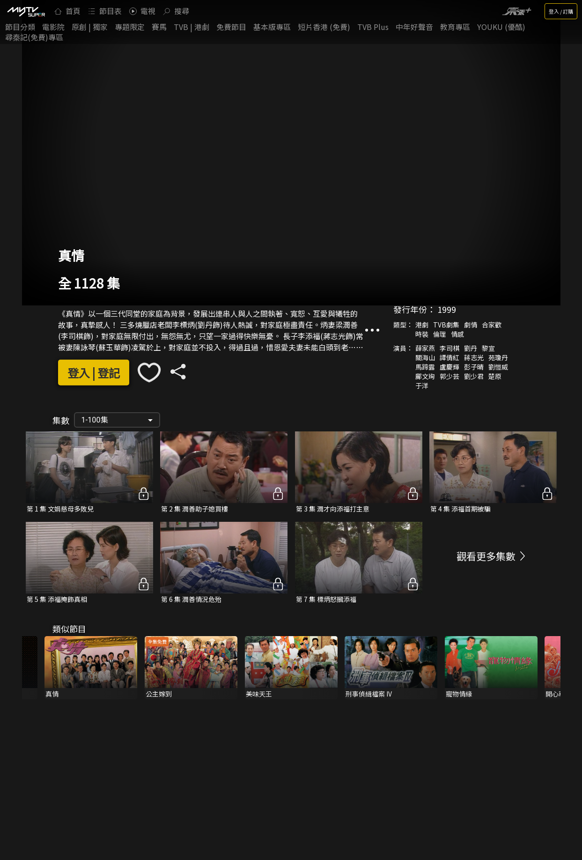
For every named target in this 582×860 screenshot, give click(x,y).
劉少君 (474, 376)
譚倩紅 (449, 357)
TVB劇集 (446, 324)
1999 (446, 309)
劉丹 (470, 348)
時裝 (421, 334)
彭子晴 (474, 366)
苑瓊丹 (498, 357)
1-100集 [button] (94, 419)
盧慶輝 (449, 366)
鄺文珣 (425, 376)
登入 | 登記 (93, 372)
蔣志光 (474, 357)
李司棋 (449, 348)
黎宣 (488, 348)
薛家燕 (425, 348)
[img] (26, 11)
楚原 (494, 376)
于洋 (421, 385)
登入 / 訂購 (561, 11)
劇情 (470, 324)
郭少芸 (449, 376)
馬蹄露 (425, 366)
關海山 (425, 357)
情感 (457, 334)
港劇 (421, 324)
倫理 (439, 334)
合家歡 (491, 324)
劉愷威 (498, 366)
